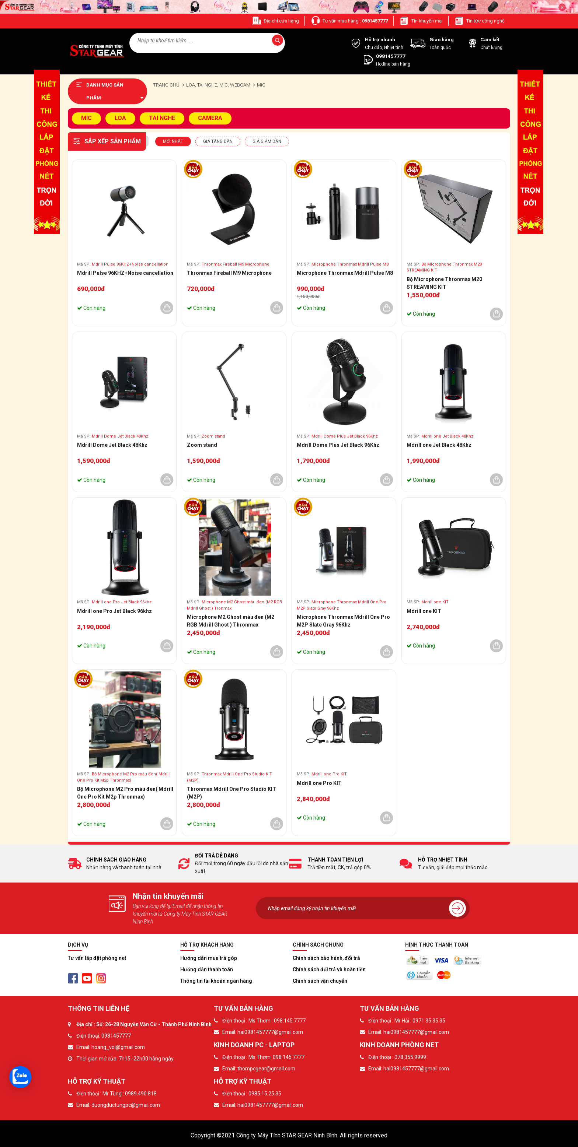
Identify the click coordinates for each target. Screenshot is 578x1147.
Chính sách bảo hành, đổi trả (326, 958)
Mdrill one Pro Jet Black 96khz (114, 611)
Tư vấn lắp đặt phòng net (97, 958)
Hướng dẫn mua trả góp (208, 958)
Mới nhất (173, 141)
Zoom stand (202, 445)
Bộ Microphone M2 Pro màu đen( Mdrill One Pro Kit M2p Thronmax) (125, 793)
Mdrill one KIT (424, 611)
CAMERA (210, 118)
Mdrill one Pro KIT (319, 783)
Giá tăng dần (218, 141)
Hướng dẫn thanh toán (206, 969)
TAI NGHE (162, 118)
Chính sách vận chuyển (320, 981)
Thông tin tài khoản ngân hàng (216, 981)
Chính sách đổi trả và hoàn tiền (329, 969)
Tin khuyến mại (421, 21)
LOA (120, 118)
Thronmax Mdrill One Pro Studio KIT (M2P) (231, 793)
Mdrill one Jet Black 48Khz (439, 445)
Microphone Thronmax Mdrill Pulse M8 (345, 273)
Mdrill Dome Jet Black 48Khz (112, 445)
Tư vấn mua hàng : (349, 21)
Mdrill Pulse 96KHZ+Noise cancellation (125, 273)
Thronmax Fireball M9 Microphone (229, 273)
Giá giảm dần (267, 141)
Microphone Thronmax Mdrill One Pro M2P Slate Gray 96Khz (343, 621)
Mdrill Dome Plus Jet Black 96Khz (338, 445)
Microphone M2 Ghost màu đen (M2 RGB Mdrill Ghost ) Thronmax (230, 621)
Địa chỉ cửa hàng (275, 21)
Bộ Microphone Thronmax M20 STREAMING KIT (444, 283)
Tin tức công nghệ (479, 21)
